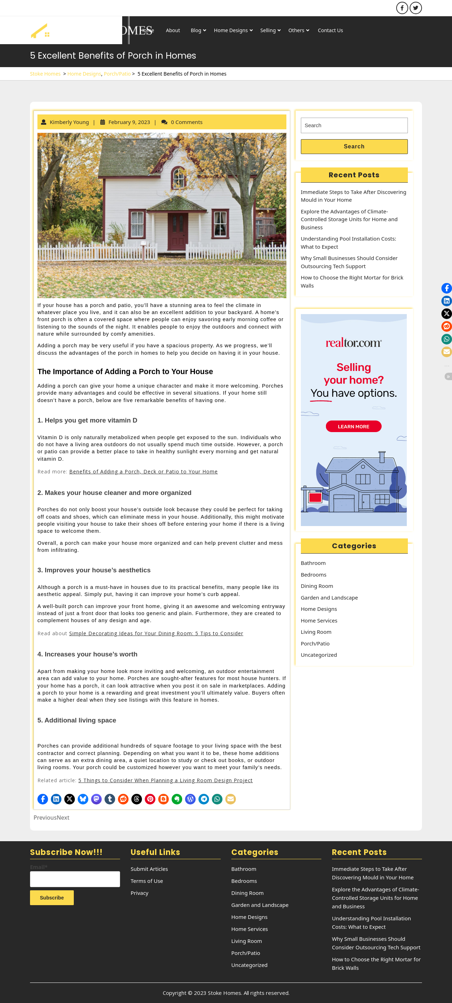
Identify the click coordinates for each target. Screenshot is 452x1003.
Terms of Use (147, 880)
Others (296, 30)
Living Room (316, 631)
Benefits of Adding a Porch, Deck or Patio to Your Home (143, 471)
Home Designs (231, 30)
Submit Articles (149, 868)
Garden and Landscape (329, 597)
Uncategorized (319, 654)
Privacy (139, 892)
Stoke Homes (45, 73)
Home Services (319, 620)
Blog (196, 30)
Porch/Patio (117, 73)
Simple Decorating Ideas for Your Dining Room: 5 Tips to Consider (156, 633)
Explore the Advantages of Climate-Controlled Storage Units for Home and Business (349, 219)
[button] (42, 799)
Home (147, 30)
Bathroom (313, 562)
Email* (75, 875)
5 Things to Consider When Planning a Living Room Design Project (165, 780)
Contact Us (330, 30)
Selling (268, 30)
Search (354, 146)
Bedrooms (314, 574)
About (173, 30)
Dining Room (317, 585)
